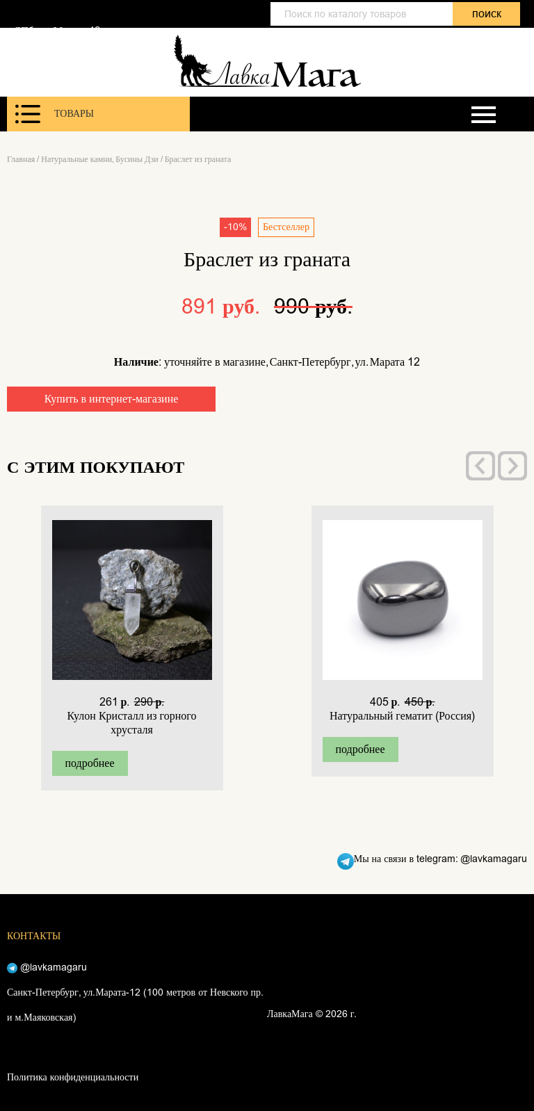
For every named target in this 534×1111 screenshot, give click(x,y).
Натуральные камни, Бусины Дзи (99, 159)
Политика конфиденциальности (72, 1077)
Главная (21, 159)
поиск (486, 13)
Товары (54, 114)
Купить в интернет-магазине (111, 398)
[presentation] (480, 465)
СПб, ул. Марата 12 (57, 30)
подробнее (89, 763)
